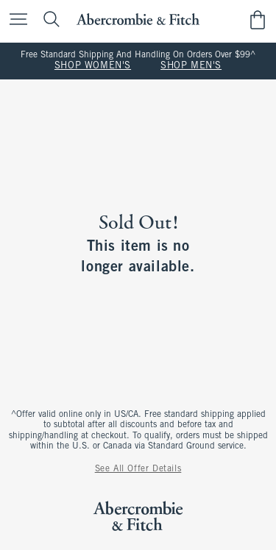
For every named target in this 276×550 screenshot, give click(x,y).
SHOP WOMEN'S (92, 66)
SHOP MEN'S (191, 66)
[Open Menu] (14, 20)
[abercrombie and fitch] (138, 19)
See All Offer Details (138, 469)
